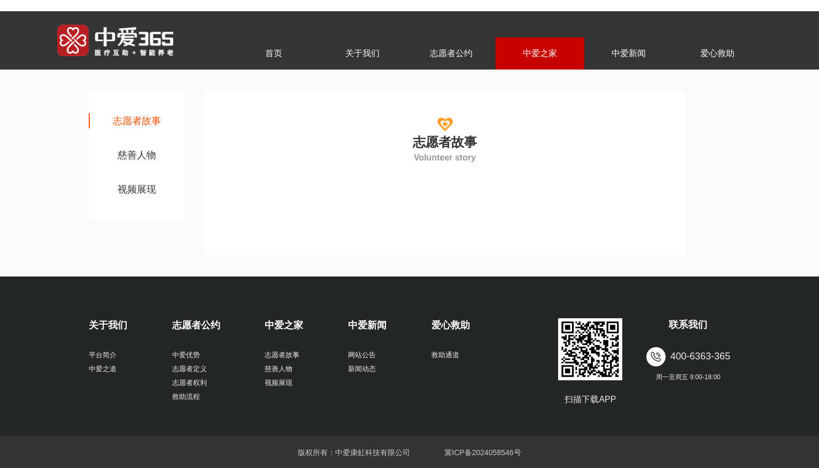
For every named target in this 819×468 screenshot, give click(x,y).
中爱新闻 (629, 53)
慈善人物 (137, 155)
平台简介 (103, 355)
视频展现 (137, 189)
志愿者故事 (137, 121)
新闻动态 (362, 369)
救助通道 (445, 355)
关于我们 (362, 53)
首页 (273, 53)
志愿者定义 (189, 369)
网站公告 (362, 355)
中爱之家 (540, 53)
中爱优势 (186, 355)
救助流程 (186, 397)
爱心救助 (717, 53)
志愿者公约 (451, 53)
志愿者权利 (189, 383)
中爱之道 (103, 369)
